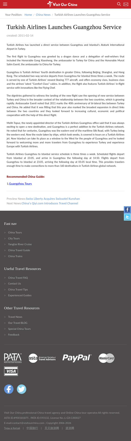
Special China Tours (19, 329)
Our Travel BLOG (17, 323)
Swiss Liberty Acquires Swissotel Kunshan (53, 199)
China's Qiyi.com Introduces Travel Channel (50, 203)
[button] (65, 4)
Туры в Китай (12, 428)
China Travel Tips (18, 289)
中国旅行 (32, 428)
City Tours (14, 238)
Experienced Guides (19, 295)
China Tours (15, 232)
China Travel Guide (19, 250)
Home (28, 15)
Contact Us (14, 283)
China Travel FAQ (18, 278)
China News (43, 15)
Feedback (13, 334)
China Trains (15, 256)
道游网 (70, 428)
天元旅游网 (52, 428)
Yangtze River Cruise (20, 244)
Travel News (15, 317)
